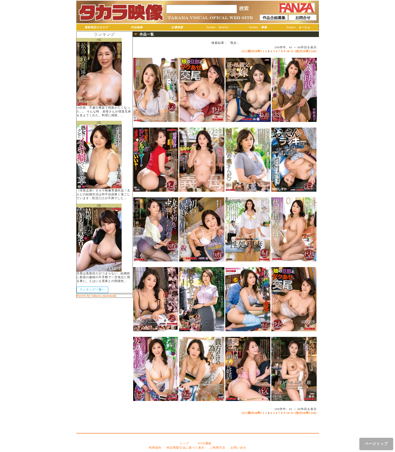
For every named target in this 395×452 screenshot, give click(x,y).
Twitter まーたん (298, 27)
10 (288, 51)
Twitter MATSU (217, 27)
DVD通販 (204, 443)
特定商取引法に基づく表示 (185, 447)
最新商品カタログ (96, 27)
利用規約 (155, 447)
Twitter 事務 (258, 27)
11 (292, 51)
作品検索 (137, 27)
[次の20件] (302, 51)
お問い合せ (238, 447)
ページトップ (376, 444)
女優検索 (177, 27)
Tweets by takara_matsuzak (97, 295)
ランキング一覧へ (92, 289)
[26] (313, 51)
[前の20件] (254, 51)
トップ (184, 443)
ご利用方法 (217, 447)
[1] (244, 51)
